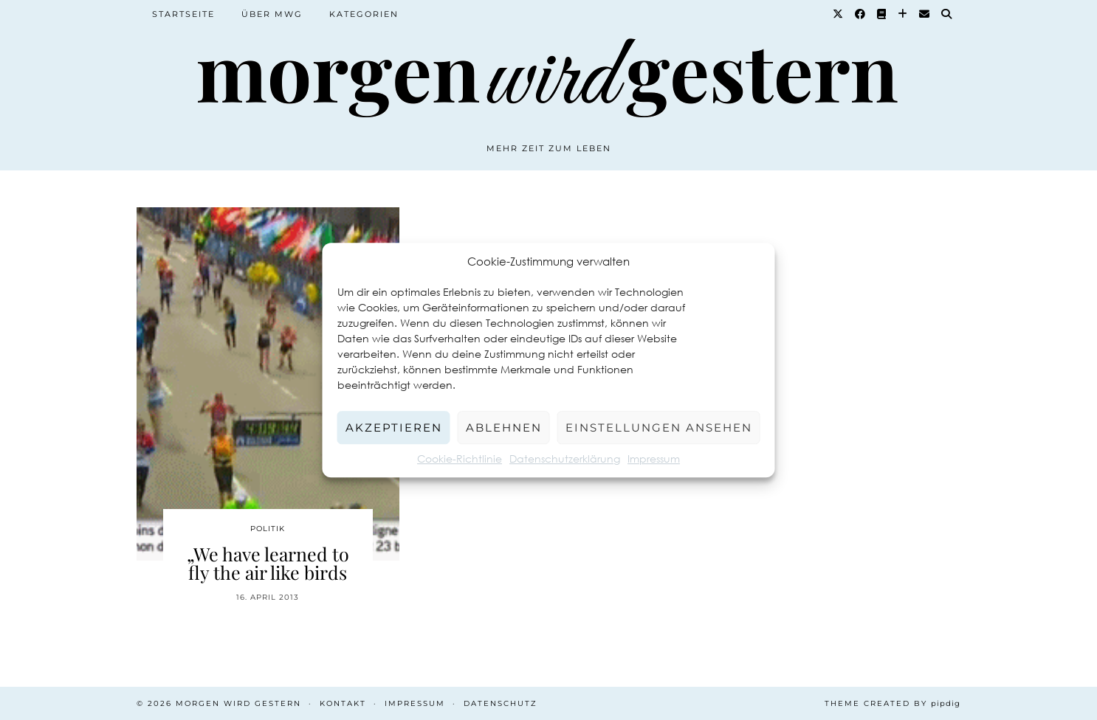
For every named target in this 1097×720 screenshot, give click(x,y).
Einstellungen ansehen (658, 427)
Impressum (653, 458)
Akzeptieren (393, 427)
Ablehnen (504, 427)
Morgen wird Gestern (238, 703)
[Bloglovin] (903, 14)
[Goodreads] (882, 14)
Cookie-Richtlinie (459, 458)
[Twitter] (839, 14)
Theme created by (892, 703)
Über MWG (272, 14)
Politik (267, 528)
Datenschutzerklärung (564, 458)
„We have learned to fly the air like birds (268, 562)
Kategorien (364, 14)
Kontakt (343, 703)
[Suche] (947, 14)
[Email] (925, 14)
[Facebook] (861, 14)
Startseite (183, 14)
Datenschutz (500, 703)
